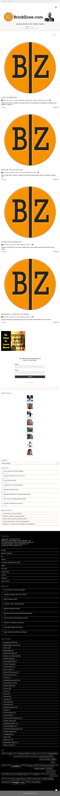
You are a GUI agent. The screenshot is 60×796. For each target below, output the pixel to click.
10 (32, 244)
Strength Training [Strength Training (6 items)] (5, 778)
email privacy (32, 382)
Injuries (5, 693)
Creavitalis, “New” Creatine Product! (12, 485)
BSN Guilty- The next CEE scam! (12, 170)
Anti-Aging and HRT (9, 642)
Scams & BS (22, 172)
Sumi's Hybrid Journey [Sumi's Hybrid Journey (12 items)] (18, 779)
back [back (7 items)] (39, 753)
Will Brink (5, 516)
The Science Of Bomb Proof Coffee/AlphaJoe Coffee (16, 542)
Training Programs (8, 731)
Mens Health (7, 702)
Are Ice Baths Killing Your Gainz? (13, 627)
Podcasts (6, 710)
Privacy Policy (5, 572)
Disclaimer (4, 578)
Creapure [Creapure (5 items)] (8, 765)
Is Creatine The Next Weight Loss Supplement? (22, 524)
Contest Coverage (8, 664)
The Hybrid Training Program (11, 729)
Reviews (3, 550)
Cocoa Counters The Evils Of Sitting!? (13, 471)
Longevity (35, 100)
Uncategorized (7, 734)
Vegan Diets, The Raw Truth (9, 539)
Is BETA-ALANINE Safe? (9, 97)
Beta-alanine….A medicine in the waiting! (15, 314)
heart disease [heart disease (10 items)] (50, 765)
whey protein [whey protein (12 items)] (36, 782)
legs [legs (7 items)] (30, 773)
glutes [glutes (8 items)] (42, 765)
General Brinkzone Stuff (10, 680)
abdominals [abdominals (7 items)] (4, 753)
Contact (3, 559)
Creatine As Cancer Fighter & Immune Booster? (14, 540)
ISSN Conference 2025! (9, 480)
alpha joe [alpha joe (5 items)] (15, 753)
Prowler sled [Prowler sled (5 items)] (52, 773)
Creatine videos (7, 666)
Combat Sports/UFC (9, 661)
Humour (5, 691)
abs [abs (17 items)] (10, 754)
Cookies (3, 575)
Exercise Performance (9, 672)
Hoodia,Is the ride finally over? (11, 242)
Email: (17, 370)
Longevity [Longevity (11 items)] (36, 774)
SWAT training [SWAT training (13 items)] (48, 779)
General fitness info (8, 683)
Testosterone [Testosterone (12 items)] (6, 782)
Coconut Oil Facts (17, 513)
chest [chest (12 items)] (41, 759)
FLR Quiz (6, 677)
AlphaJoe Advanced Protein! (10, 489)
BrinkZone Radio (8, 658)
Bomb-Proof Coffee (8, 653)
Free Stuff (4, 568)
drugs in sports (7, 669)
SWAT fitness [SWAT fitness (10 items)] (37, 778)
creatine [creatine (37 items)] (16, 766)
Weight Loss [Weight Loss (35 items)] (18, 782)
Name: (17, 364)
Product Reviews (8, 712)
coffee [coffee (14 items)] (53, 759)
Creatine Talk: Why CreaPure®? (10, 545)
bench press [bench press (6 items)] (44, 753)
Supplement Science (43, 100)
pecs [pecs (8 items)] (47, 773)
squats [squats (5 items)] (56, 775)
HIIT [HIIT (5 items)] (57, 765)
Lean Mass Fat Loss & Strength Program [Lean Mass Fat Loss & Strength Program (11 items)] (14, 774)
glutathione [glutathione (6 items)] (37, 765)
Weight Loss (6, 739)
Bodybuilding (21, 100)
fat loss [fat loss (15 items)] (30, 765)
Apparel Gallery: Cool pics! (10, 645)
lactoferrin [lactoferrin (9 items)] (49, 768)
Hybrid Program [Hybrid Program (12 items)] (40, 768)
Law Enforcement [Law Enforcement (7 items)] (51, 771)
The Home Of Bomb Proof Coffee (10, 562)
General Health (28, 100)
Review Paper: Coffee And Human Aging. (18, 521)
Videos (3, 565)
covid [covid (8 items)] (3, 765)
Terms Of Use (5, 581)
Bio (2, 556)
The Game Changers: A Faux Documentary (13, 544)
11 (32, 317)
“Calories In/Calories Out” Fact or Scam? (14, 475)
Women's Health (8, 745)
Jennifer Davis (6, 513)
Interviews (6, 696)
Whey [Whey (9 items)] (28, 781)
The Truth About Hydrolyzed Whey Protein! (14, 498)
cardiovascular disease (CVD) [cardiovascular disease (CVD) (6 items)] (46, 756)
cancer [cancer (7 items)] (26, 756)
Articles (5, 648)
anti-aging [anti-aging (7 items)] (33, 753)
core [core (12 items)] (52, 762)
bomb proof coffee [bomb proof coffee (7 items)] (18, 756)
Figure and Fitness (8, 675)
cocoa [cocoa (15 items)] (47, 759)
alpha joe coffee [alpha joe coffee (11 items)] (24, 753)
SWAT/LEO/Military (8, 726)
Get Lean (6, 688)
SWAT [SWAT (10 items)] (29, 778)
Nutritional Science (8, 707)
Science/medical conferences (11, 718)
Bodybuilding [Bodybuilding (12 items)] (53, 753)
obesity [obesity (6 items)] (42, 773)
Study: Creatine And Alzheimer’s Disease (15, 632)
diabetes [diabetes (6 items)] (24, 765)
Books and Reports (6, 553)
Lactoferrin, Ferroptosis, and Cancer (12, 503)
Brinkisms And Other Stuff (10, 656)
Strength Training (8, 720)
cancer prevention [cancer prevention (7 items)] (33, 756)
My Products (6, 704)
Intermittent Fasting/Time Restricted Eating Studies (16, 494)
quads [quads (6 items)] (51, 775)
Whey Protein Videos (9, 742)
